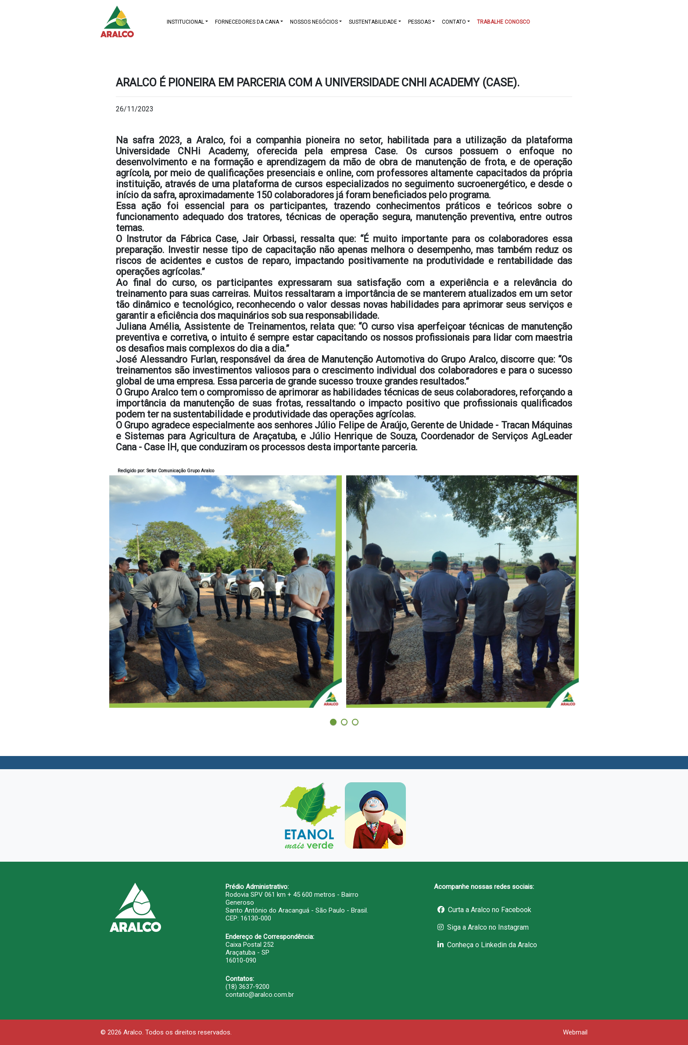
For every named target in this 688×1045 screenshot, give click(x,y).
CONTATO (454, 22)
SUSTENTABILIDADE (373, 22)
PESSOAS (419, 22)
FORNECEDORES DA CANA (247, 22)
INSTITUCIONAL (185, 22)
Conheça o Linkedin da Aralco (487, 945)
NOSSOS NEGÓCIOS (314, 22)
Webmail (575, 1032)
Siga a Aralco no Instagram (483, 927)
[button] (333, 722)
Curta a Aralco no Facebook (484, 910)
